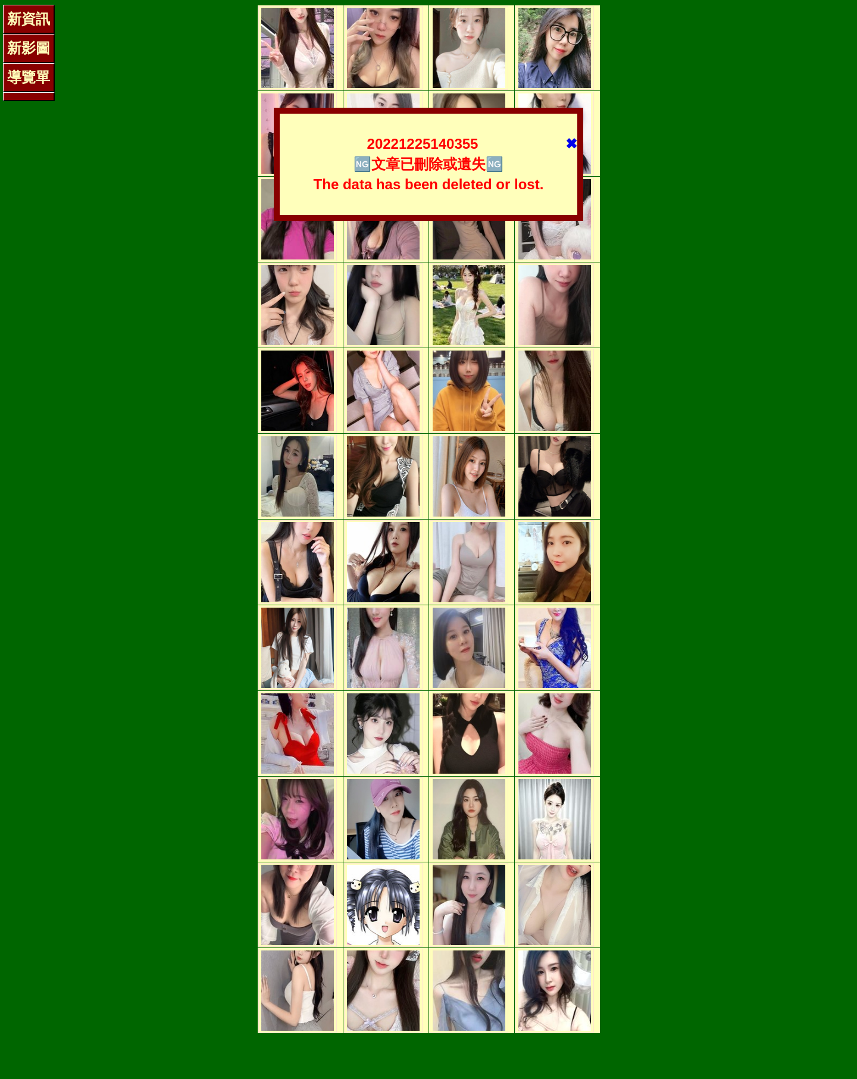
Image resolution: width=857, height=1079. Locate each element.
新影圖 (28, 48)
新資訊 (28, 19)
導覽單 (28, 77)
